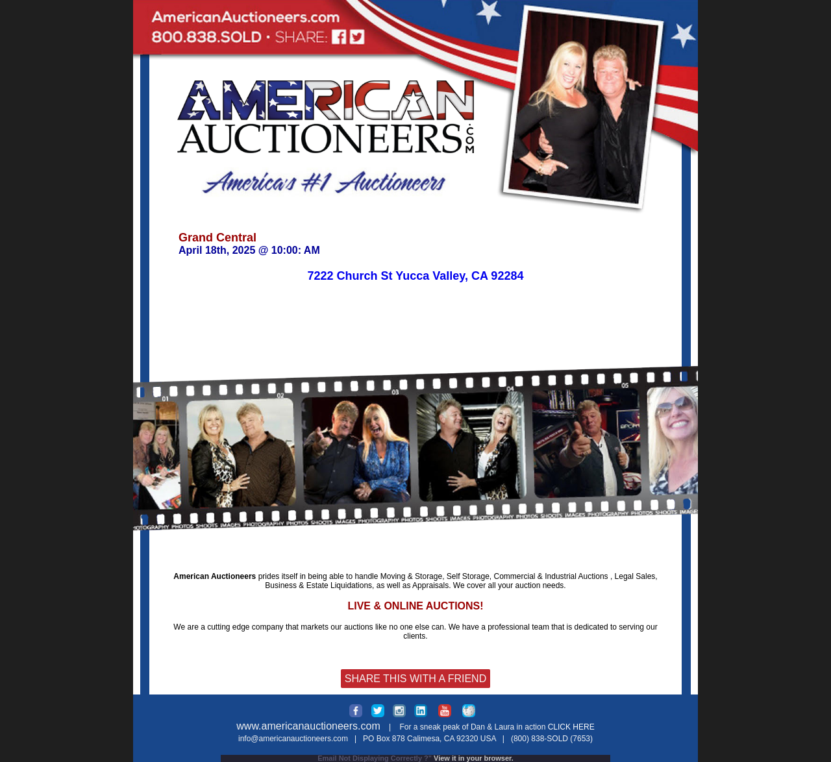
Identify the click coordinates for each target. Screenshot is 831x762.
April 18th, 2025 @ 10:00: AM (249, 250)
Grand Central (217, 237)
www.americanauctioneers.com (308, 725)
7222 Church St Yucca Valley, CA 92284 (416, 275)
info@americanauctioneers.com (293, 738)
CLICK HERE (571, 726)
